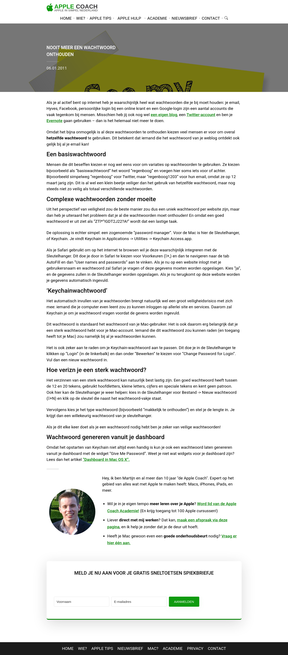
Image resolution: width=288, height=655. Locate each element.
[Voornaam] (81, 602)
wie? (80, 18)
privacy (195, 648)
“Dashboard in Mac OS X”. (106, 459)
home (66, 18)
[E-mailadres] (139, 602)
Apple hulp (129, 18)
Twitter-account (201, 114)
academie (157, 18)
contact (211, 18)
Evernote (55, 120)
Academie (173, 648)
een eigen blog (164, 114)
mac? (153, 648)
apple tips (100, 18)
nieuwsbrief (184, 18)
